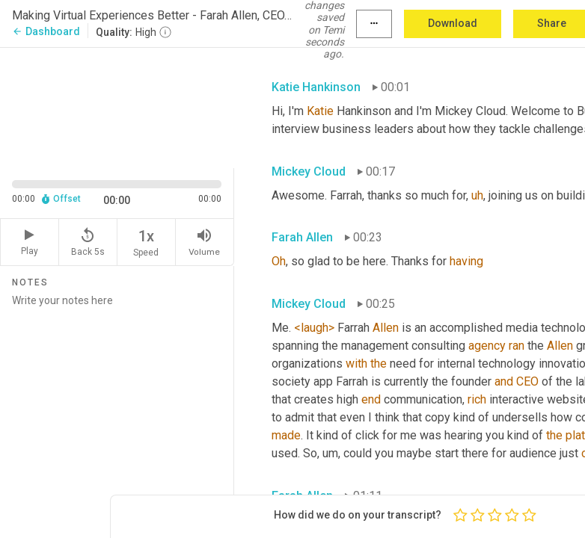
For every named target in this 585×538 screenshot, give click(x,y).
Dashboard (46, 31)
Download (452, 23)
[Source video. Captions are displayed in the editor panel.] (117, 106)
